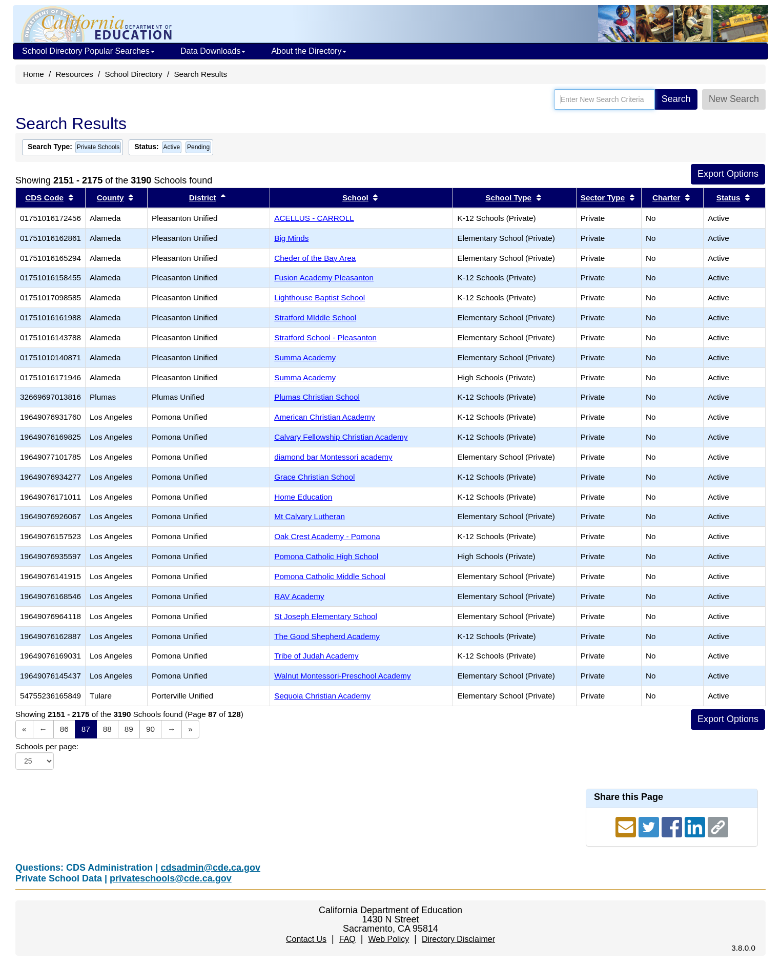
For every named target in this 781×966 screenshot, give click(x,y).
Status (728, 197)
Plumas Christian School (317, 397)
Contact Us (306, 939)
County (110, 197)
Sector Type (603, 197)
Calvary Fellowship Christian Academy (340, 437)
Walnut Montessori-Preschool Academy (342, 675)
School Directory (133, 74)
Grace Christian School (314, 476)
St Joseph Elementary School (325, 616)
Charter (666, 197)
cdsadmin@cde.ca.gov (210, 867)
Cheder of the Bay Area (315, 258)
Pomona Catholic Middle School (329, 576)
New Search (734, 99)
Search (676, 99)
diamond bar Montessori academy (333, 457)
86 (64, 729)
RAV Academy (299, 596)
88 (107, 729)
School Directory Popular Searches (88, 51)
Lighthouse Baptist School (319, 297)
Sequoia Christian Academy (322, 695)
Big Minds (291, 238)
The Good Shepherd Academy (327, 636)
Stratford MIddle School (315, 317)
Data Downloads (212, 51)
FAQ (347, 939)
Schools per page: (46, 746)
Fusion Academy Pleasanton (324, 277)
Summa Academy (305, 357)
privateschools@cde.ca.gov (171, 878)
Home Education (303, 496)
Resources (74, 74)
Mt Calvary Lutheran (309, 516)
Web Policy (388, 939)
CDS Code (44, 197)
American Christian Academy (324, 417)
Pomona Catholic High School (326, 556)
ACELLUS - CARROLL (314, 218)
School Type (508, 197)
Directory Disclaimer (458, 939)
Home (33, 74)
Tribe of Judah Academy (316, 655)
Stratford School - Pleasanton (325, 337)
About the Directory (308, 51)
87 (85, 729)
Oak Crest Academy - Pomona (327, 536)
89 (129, 729)
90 (150, 729)
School (355, 197)
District (202, 197)
